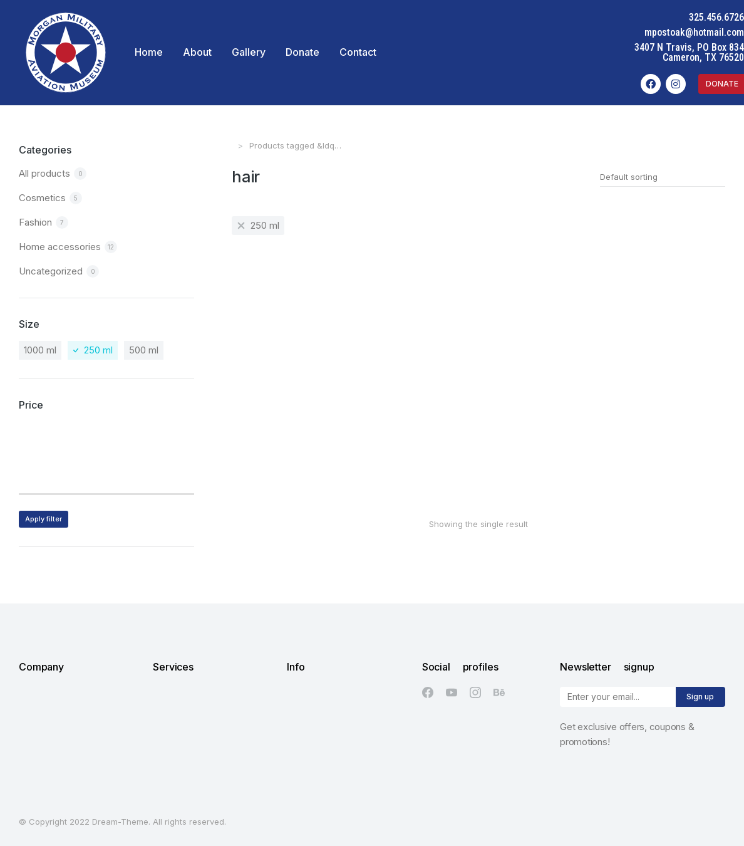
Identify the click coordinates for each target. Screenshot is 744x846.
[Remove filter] (258, 225)
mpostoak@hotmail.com (694, 32)
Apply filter (43, 518)
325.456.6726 (716, 17)
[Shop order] (662, 177)
